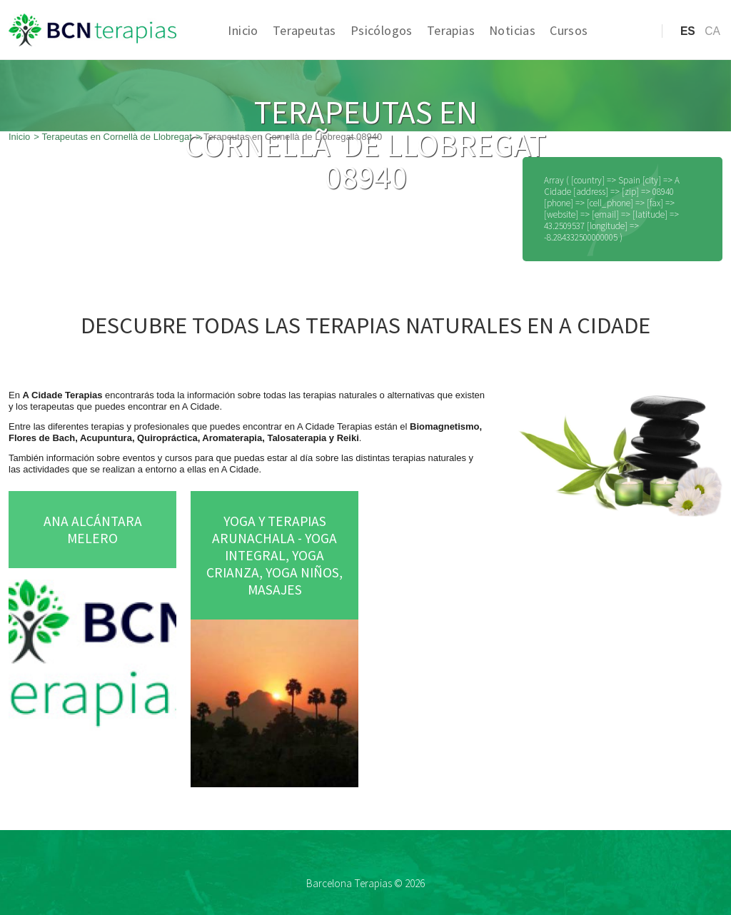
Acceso (622, 53)
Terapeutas (304, 30)
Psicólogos (382, 30)
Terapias (451, 30)
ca (712, 31)
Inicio (243, 30)
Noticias (512, 30)
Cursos (569, 30)
